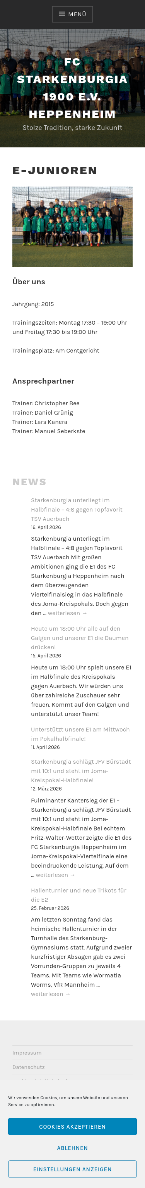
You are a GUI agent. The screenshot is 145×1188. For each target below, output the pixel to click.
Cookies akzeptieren (72, 1126)
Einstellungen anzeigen (72, 1169)
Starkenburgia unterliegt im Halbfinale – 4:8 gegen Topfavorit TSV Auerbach (77, 509)
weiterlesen (68, 613)
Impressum (27, 1053)
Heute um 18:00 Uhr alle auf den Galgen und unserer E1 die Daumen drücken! (80, 638)
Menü (77, 14)
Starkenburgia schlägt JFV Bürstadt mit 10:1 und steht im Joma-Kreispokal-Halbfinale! (81, 771)
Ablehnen (72, 1148)
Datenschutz (28, 1067)
